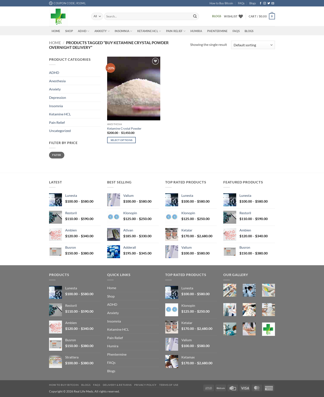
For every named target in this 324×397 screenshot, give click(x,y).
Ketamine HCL (149, 31)
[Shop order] (253, 45)
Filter (56, 155)
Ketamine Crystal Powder (124, 128)
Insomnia (123, 31)
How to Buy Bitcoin (221, 3)
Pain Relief (175, 31)
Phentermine (217, 31)
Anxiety (102, 31)
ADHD (83, 31)
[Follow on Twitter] (268, 3)
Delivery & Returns (117, 384)
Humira (196, 31)
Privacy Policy (145, 384)
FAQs (241, 3)
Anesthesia (57, 81)
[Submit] (195, 16)
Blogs (252, 3)
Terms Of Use (168, 384)
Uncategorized (60, 131)
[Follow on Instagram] (264, 3)
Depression (57, 97)
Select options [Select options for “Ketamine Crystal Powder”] (122, 140)
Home (56, 31)
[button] (262, 16)
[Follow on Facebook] (260, 3)
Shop (69, 31)
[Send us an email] (273, 3)
